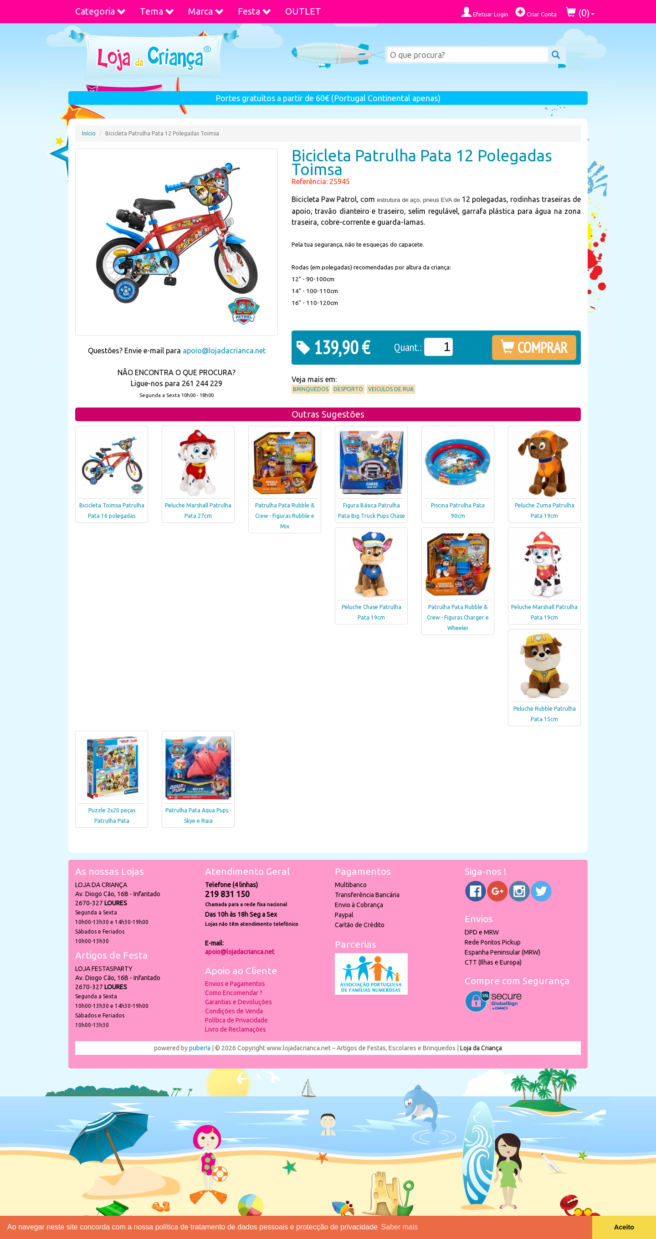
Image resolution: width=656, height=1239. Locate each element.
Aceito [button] (624, 1227)
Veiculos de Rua (391, 389)
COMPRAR (534, 347)
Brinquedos (310, 389)
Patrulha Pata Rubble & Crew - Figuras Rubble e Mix (284, 515)
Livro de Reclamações (235, 1029)
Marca (206, 11)
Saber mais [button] (399, 1227)
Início (89, 133)
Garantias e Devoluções (238, 1002)
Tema (157, 11)
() (580, 12)
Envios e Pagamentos (235, 983)
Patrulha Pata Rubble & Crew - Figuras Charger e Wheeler (458, 617)
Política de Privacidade (236, 1020)
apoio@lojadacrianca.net (224, 350)
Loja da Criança (481, 1048)
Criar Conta (536, 12)
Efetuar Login (484, 12)
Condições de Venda (234, 1011)
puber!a (199, 1048)
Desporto (348, 389)
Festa (255, 11)
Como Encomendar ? (233, 992)
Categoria (100, 11)
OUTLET (303, 11)
